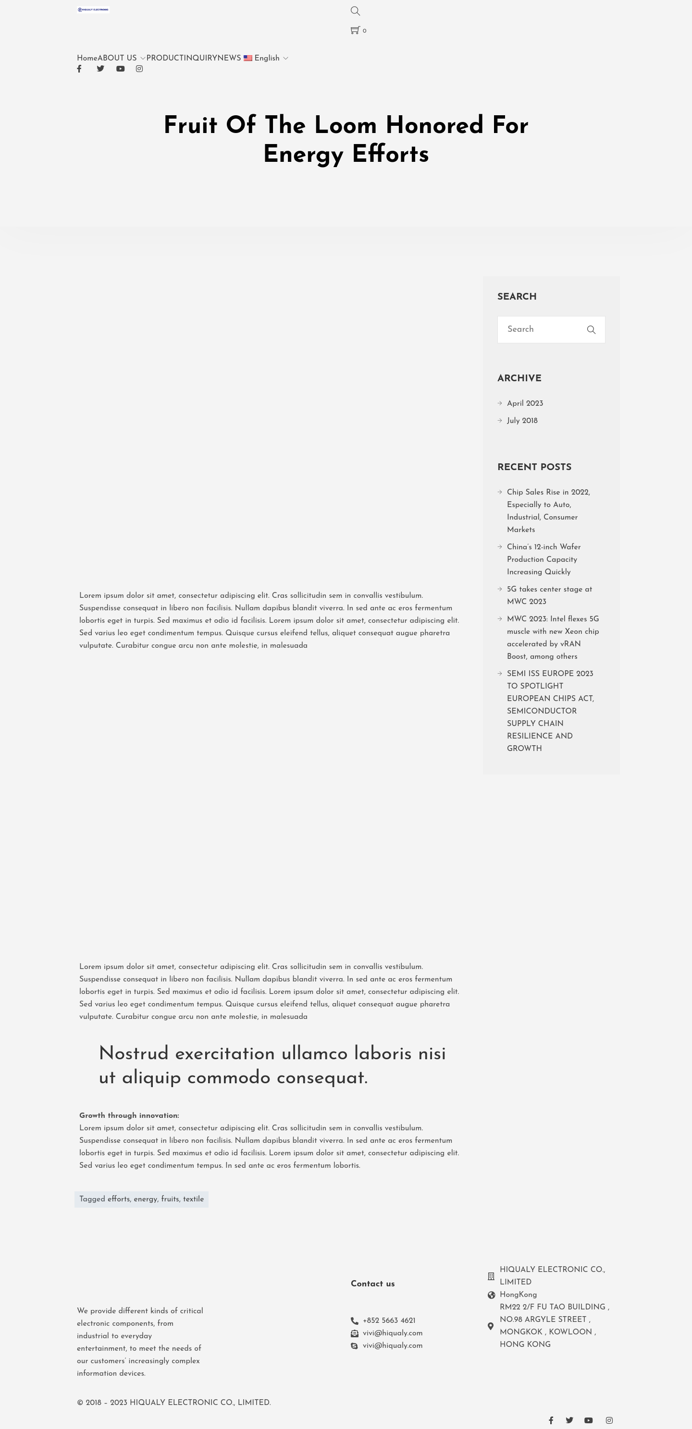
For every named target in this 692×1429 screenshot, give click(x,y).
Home (87, 58)
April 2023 (525, 404)
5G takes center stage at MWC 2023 (549, 596)
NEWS (229, 58)
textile (193, 1199)
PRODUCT (165, 58)
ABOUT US (117, 58)
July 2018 (522, 421)
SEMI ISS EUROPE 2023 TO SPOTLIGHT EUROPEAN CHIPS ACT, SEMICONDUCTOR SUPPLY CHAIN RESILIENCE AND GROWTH (550, 711)
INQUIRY (200, 58)
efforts (119, 1199)
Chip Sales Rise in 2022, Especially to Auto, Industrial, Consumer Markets (548, 511)
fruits (170, 1199)
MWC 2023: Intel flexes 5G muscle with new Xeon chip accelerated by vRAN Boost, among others (553, 638)
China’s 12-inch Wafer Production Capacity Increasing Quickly (544, 560)
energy (145, 1199)
